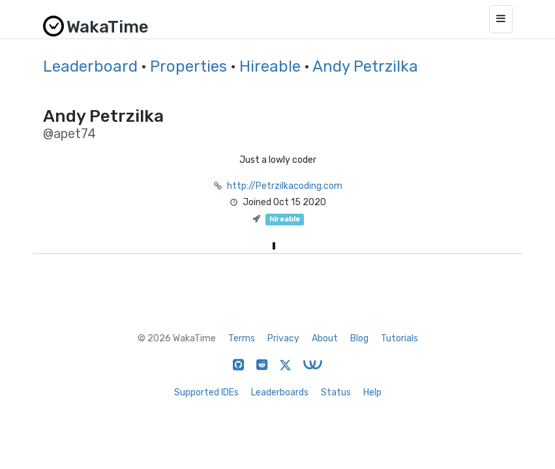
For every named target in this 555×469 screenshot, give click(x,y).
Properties (188, 66)
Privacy (283, 338)
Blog (359, 338)
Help (372, 392)
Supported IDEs (206, 392)
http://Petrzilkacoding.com (284, 186)
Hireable (270, 66)
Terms (241, 338)
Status (336, 392)
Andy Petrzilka (365, 66)
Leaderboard (90, 66)
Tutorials (399, 338)
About (325, 338)
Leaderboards (279, 392)
